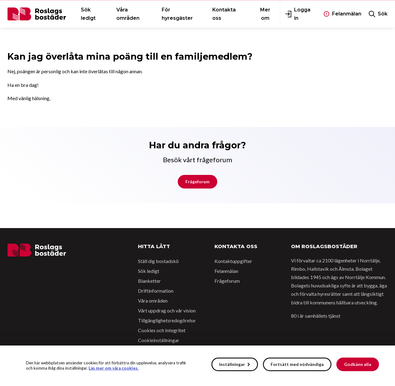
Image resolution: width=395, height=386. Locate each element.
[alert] (197, 366)
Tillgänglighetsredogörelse (166, 320)
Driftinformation (155, 291)
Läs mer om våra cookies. (114, 368)
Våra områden (153, 300)
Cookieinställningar (158, 340)
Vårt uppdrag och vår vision (167, 310)
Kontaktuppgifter (233, 261)
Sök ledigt (148, 271)
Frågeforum (197, 181)
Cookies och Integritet (161, 330)
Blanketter (149, 281)
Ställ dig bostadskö (158, 261)
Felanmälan (226, 271)
